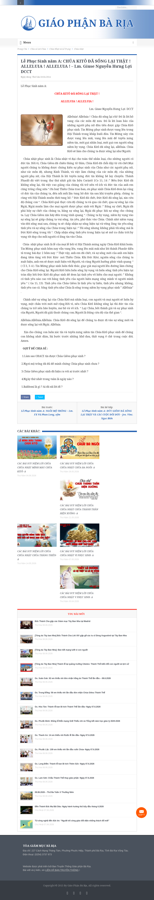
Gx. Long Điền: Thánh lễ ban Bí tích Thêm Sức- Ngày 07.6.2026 (64, 764)
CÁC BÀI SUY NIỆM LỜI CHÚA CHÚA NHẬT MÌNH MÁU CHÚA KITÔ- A (34, 467)
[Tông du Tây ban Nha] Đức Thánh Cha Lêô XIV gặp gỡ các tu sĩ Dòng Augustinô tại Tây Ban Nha (81, 635)
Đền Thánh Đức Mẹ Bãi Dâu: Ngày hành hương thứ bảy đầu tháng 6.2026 (69, 806)
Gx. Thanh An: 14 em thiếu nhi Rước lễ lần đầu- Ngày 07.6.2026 (65, 735)
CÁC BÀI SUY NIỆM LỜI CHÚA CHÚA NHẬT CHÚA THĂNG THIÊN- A (37, 555)
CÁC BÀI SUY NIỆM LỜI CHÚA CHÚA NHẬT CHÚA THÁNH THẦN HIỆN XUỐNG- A (79, 509)
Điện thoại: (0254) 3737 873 (37, 854)
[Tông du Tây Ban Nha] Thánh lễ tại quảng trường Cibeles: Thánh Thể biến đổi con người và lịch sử (82, 664)
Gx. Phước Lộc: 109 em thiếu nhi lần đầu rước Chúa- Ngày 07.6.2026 (67, 749)
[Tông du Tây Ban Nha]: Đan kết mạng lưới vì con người (61, 650)
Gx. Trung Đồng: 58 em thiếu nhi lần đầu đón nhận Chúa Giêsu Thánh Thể (70, 692)
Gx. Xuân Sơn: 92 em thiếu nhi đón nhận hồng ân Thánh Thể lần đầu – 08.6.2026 (73, 678)
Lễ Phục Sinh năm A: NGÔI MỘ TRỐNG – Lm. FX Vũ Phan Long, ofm (47, 412)
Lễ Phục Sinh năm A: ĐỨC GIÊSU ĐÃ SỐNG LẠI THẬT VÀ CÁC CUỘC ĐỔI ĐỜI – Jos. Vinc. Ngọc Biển (107, 414)
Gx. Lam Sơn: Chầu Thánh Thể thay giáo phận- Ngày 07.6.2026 (64, 778)
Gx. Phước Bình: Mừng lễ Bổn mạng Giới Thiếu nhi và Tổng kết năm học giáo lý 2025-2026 (77, 721)
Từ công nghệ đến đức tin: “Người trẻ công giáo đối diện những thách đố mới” (72, 821)
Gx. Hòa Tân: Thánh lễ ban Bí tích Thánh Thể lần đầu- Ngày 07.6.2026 (68, 707)
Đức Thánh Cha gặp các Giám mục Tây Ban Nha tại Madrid (62, 621)
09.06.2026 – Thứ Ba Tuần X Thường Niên (54, 792)
